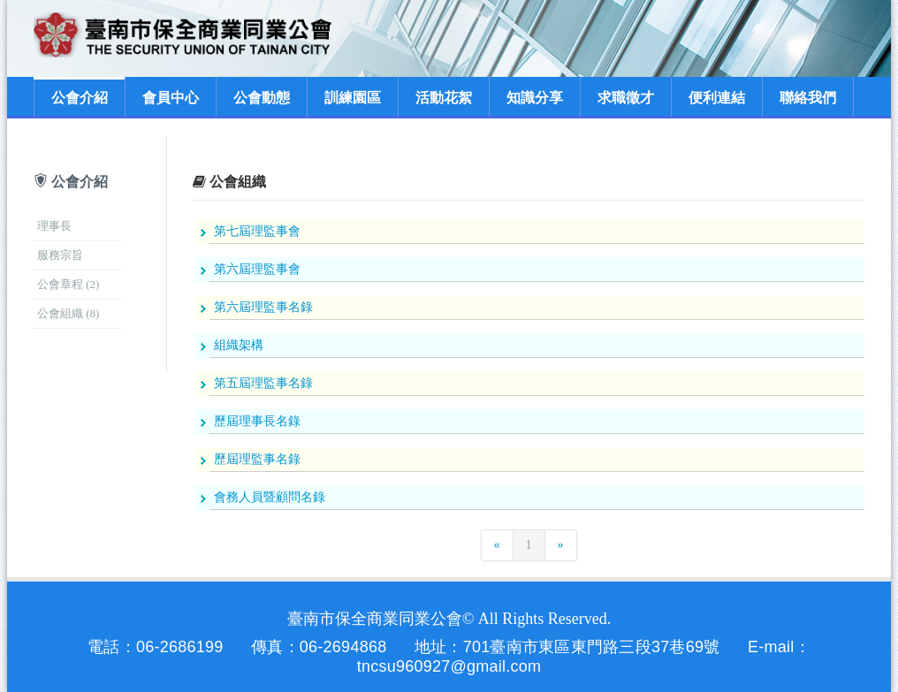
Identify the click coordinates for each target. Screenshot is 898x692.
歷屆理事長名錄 (257, 421)
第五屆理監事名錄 (263, 383)
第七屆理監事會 (257, 231)
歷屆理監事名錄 (257, 459)
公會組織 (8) (68, 313)
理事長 (54, 225)
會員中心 (170, 97)
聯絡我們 (808, 97)
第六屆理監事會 (257, 269)
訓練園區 (352, 97)
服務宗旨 (60, 255)
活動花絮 (443, 97)
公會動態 (261, 97)
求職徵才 (625, 97)
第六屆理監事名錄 (263, 307)
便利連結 (717, 97)
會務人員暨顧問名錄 (269, 497)
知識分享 (534, 97)
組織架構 (238, 345)
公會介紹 (79, 97)
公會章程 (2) (68, 284)
